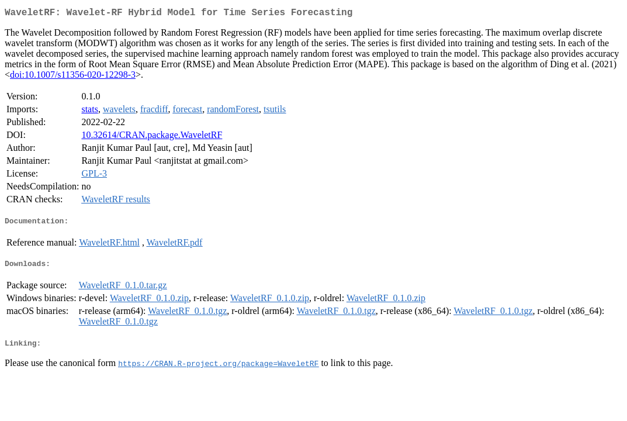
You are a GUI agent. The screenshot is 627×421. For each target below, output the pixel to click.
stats (89, 111)
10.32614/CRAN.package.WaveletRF (151, 137)
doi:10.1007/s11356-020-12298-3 (73, 77)
